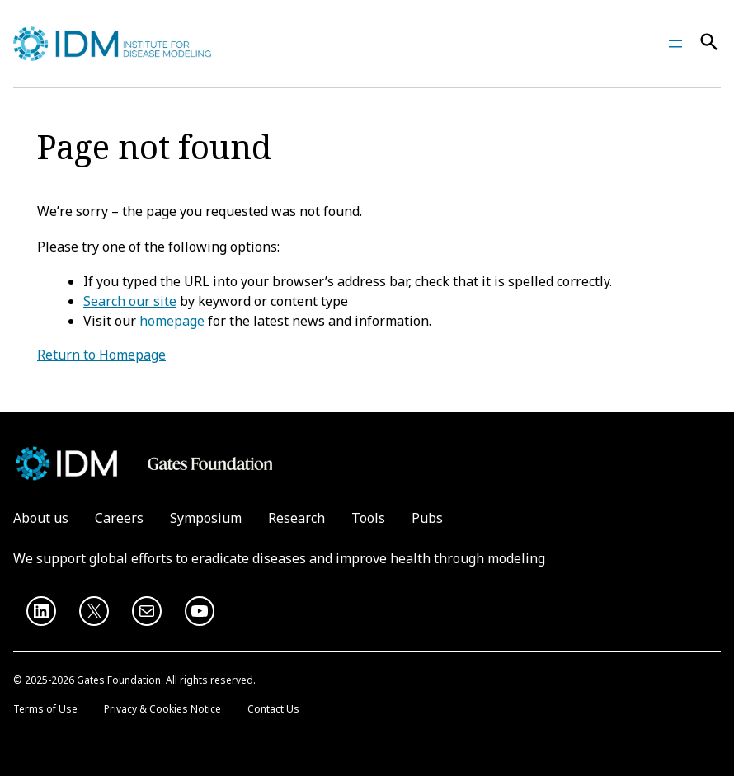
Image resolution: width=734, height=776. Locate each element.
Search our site (129, 301)
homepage (172, 321)
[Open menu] (675, 44)
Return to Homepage (101, 355)
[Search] (709, 44)
